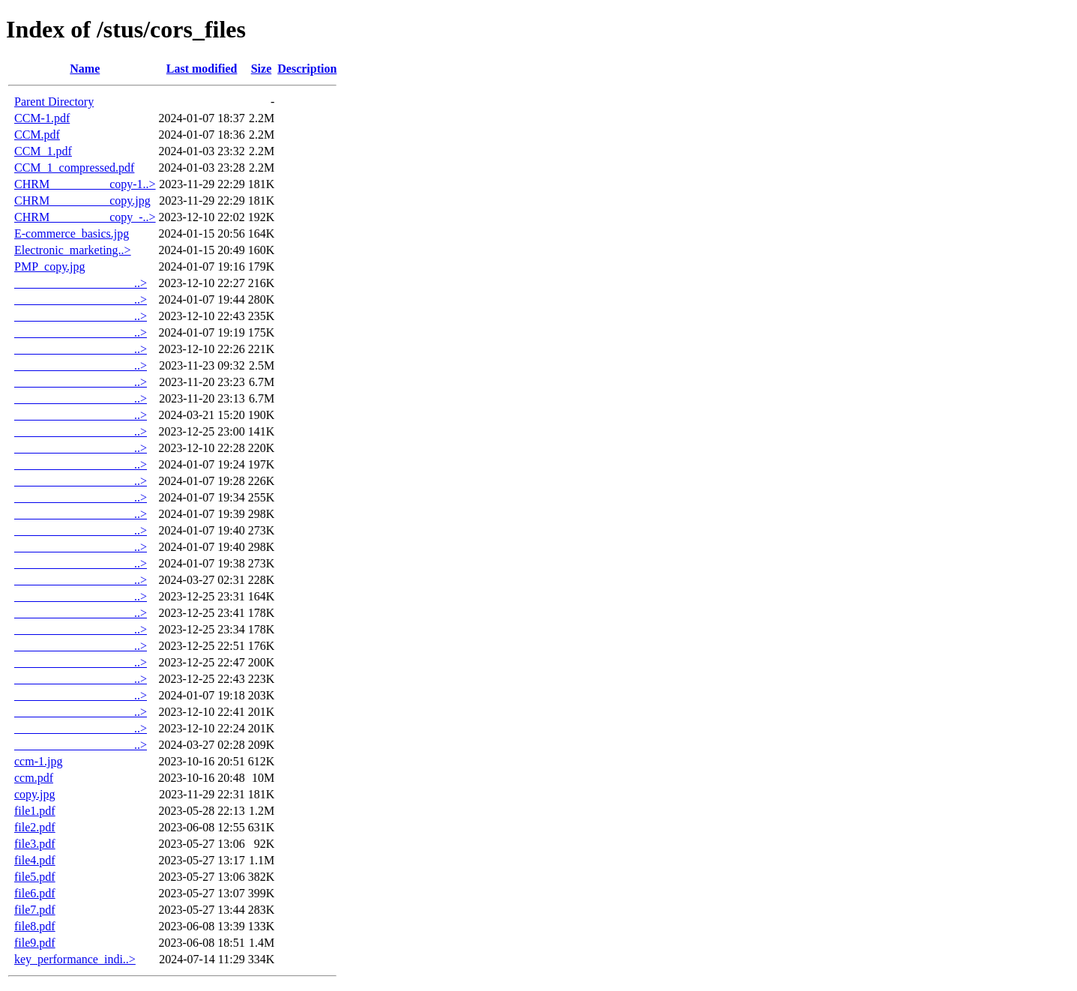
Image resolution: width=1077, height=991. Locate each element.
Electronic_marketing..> (72, 250)
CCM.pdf (37, 134)
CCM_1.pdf (43, 151)
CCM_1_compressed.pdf (74, 167)
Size (261, 68)
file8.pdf (34, 926)
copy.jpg (34, 794)
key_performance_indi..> (75, 959)
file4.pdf (34, 860)
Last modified (202, 68)
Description (307, 68)
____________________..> (80, 283)
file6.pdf (34, 893)
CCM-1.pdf (42, 118)
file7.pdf (34, 909)
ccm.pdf (33, 777)
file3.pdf (34, 843)
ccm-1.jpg (38, 761)
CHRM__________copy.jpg (82, 200)
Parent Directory (54, 101)
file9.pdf (34, 942)
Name (85, 68)
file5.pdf (34, 876)
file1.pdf (34, 810)
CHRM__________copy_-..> (85, 217)
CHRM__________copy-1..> (85, 184)
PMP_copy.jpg (49, 266)
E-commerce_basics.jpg (71, 233)
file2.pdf (34, 827)
